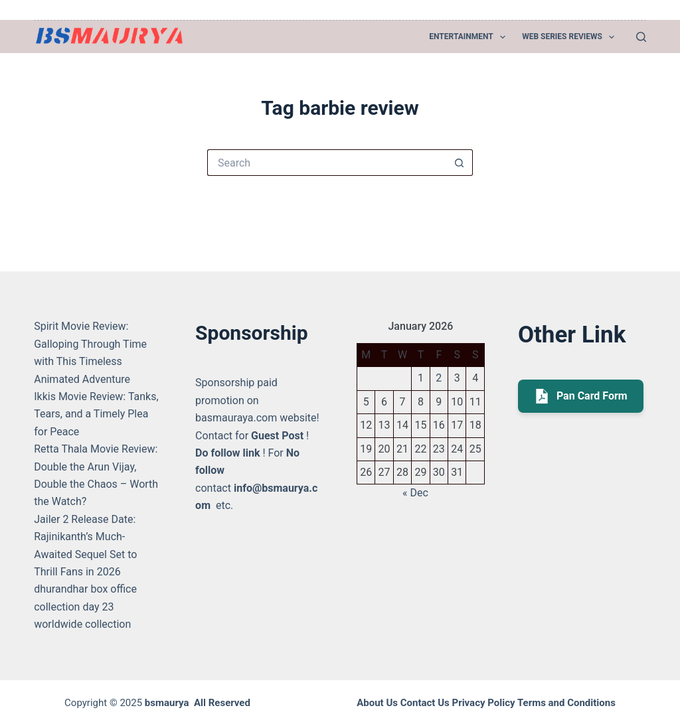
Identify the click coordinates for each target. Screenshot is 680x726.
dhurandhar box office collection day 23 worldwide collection (85, 606)
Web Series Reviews (571, 37)
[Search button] (459, 162)
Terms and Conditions (566, 703)
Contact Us (425, 703)
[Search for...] (326, 162)
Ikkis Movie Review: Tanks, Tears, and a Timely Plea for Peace (96, 414)
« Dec (415, 492)
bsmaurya (167, 703)
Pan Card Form (581, 396)
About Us (377, 703)
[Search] (641, 37)
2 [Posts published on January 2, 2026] (439, 378)
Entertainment (470, 37)
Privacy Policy (483, 703)
